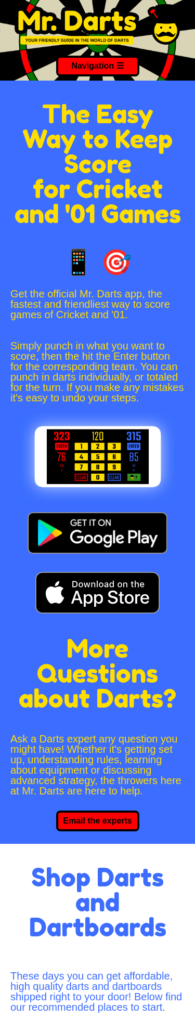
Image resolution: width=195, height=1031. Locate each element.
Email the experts (97, 820)
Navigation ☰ (97, 65)
